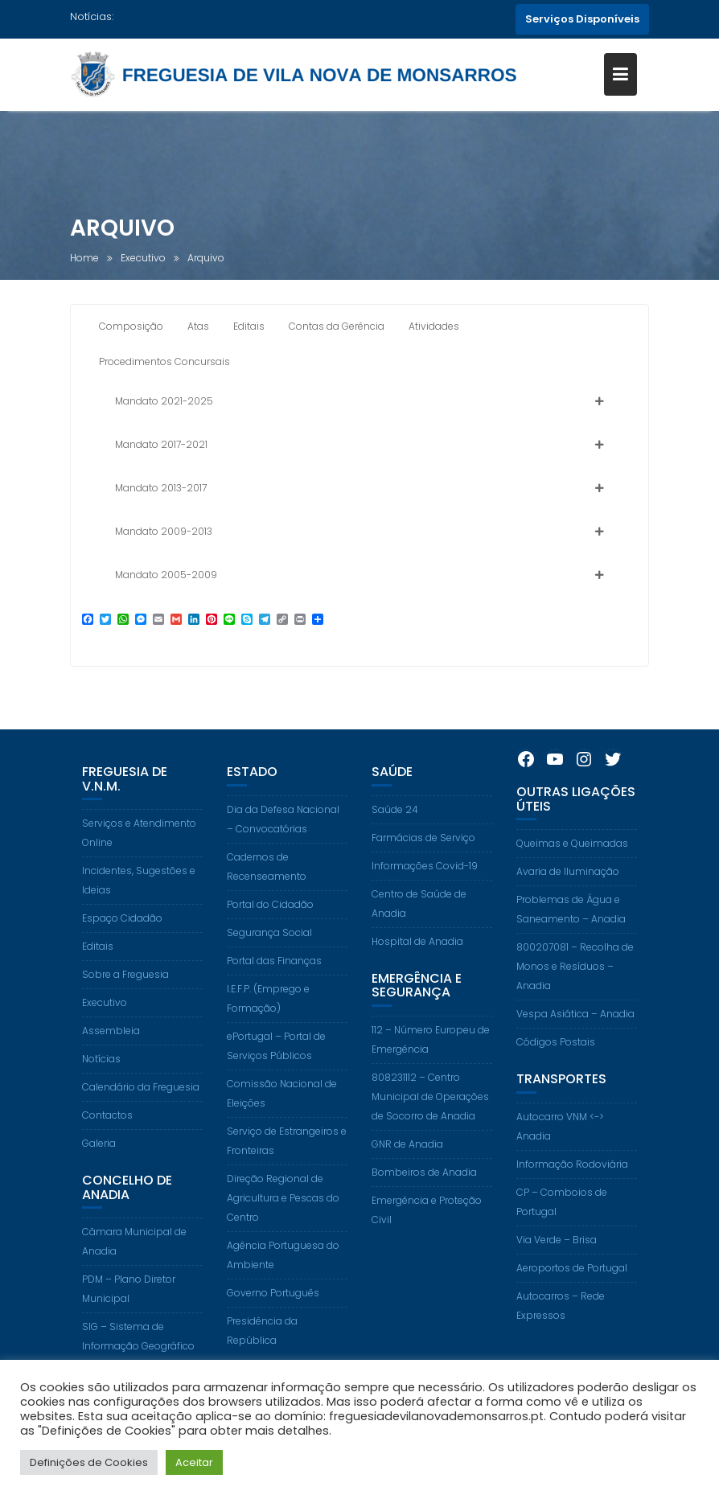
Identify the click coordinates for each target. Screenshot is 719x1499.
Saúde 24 (395, 838)
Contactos (107, 1144)
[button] (359, 405)
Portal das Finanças (274, 989)
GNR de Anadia (407, 1173)
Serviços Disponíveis (582, 19)
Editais (97, 975)
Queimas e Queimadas (572, 872)
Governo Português (273, 1322)
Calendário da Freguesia (140, 1116)
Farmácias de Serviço (423, 866)
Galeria (99, 1172)
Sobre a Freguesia (125, 1003)
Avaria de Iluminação (567, 900)
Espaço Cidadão (122, 947)
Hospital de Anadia (417, 970)
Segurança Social (269, 961)
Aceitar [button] (194, 1462)
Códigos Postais (555, 1071)
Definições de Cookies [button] (89, 1462)
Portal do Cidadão (270, 933)
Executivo (104, 1031)
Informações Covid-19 (425, 894)
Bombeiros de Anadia (424, 1201)
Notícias (101, 1087)
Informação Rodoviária (572, 1193)
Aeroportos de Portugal (571, 1297)
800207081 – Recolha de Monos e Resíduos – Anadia (575, 995)
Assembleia (111, 1059)
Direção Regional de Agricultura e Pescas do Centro (283, 1227)
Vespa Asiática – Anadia (575, 1042)
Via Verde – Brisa (556, 1268)
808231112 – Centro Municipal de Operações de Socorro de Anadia (430, 1125)
